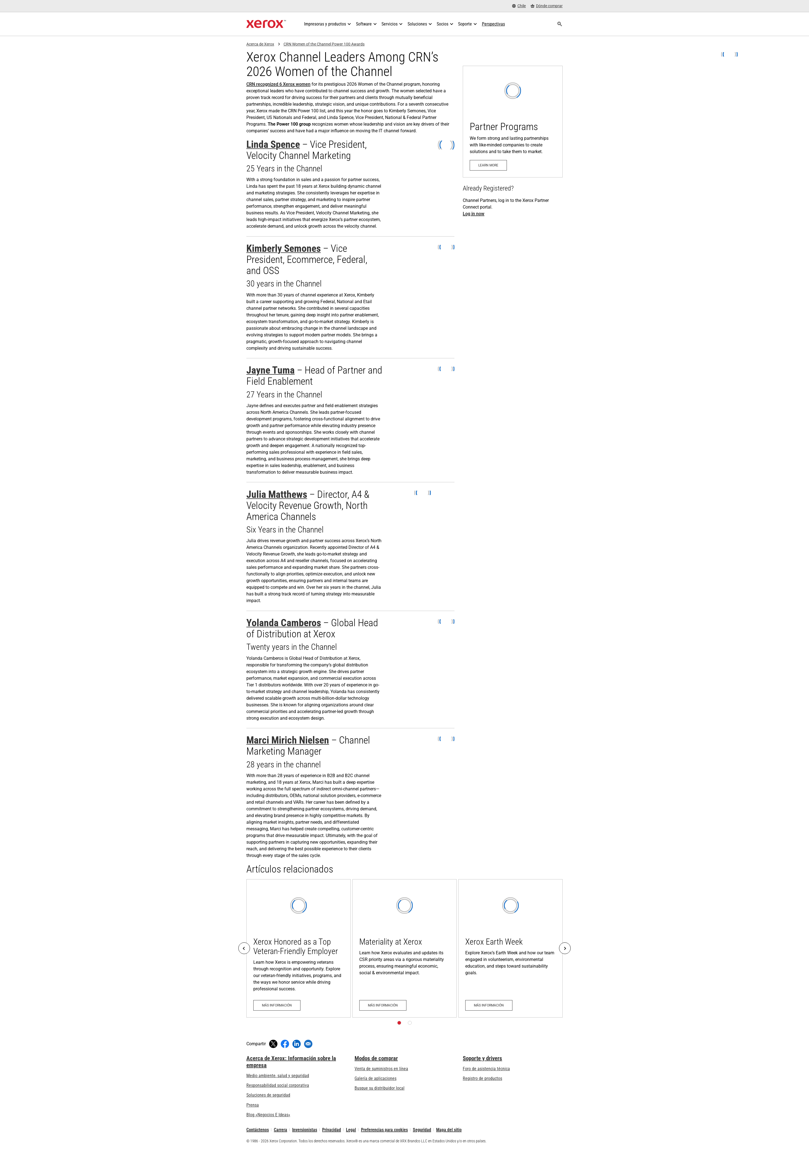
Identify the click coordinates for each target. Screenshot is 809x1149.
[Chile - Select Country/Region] (519, 6)
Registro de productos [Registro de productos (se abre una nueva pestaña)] (482, 1078)
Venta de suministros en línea (381, 1068)
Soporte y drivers (482, 1058)
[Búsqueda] (559, 24)
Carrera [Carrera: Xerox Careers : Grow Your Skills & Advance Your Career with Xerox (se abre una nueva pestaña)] (280, 1129)
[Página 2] (410, 1023)
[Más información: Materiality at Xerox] (404, 948)
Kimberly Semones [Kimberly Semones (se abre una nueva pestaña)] (283, 248)
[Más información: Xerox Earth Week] (510, 948)
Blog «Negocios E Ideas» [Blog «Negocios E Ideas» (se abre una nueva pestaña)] (268, 1114)
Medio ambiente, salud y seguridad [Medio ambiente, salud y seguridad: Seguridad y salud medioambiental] (277, 1075)
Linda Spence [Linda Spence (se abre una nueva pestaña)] (273, 144)
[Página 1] (399, 1023)
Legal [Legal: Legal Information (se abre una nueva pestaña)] (351, 1129)
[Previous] (244, 948)
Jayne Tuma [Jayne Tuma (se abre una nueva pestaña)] (270, 370)
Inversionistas (304, 1129)
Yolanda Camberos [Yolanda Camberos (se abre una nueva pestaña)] (283, 623)
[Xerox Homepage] (266, 24)
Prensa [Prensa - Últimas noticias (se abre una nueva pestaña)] (252, 1105)
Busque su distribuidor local (380, 1088)
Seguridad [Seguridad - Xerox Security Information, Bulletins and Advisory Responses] (422, 1129)
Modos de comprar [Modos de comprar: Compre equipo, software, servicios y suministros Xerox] (376, 1058)
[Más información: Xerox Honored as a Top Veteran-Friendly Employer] (298, 948)
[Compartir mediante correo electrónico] (308, 1044)
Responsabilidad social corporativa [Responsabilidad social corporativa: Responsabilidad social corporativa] (277, 1085)
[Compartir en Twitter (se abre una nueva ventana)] (273, 1044)
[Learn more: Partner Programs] (512, 121)
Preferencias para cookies (384, 1129)
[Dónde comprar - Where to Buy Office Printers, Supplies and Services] (547, 6)
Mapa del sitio (449, 1129)
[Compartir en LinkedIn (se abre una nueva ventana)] (296, 1044)
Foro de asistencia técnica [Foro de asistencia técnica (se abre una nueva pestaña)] (486, 1068)
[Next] (565, 948)
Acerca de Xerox (260, 44)
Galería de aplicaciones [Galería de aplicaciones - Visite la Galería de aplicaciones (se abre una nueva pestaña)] (375, 1078)
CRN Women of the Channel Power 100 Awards (324, 44)
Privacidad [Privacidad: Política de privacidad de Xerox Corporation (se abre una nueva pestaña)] (331, 1129)
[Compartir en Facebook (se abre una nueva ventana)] (285, 1044)
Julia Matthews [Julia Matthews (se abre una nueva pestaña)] (276, 494)
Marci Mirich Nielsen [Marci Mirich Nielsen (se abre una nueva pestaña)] (287, 740)
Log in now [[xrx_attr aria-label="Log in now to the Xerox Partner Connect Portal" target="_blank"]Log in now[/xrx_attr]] (473, 213)
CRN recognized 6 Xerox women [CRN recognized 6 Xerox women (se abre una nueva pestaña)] (278, 84)
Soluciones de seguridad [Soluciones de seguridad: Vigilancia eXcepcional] (268, 1095)
